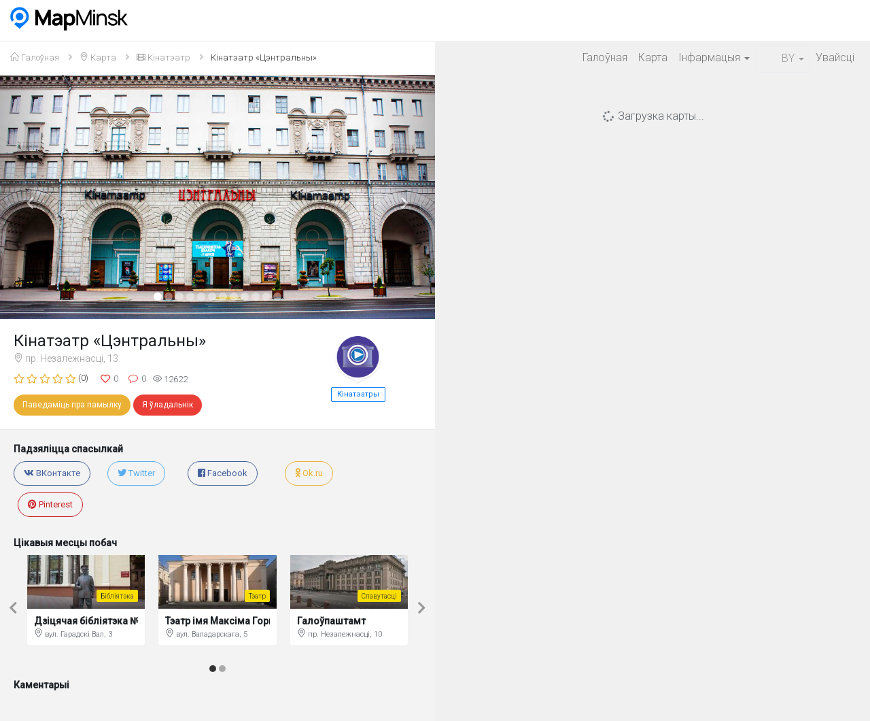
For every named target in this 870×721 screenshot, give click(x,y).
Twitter (136, 473)
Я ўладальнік (167, 404)
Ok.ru (309, 473)
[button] (32, 197)
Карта (652, 57)
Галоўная (604, 57)
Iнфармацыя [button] (714, 57)
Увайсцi (835, 57)
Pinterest (50, 504)
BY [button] (782, 58)
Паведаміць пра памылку (72, 404)
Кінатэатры (358, 394)
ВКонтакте (52, 473)
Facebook (222, 473)
